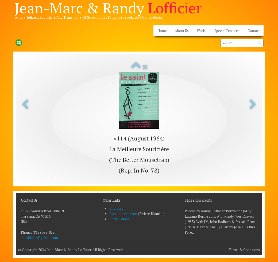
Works (201, 30)
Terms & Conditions (244, 249)
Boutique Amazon (123, 213)
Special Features (227, 30)
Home (162, 30)
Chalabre (116, 208)
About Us (182, 30)
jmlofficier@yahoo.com (39, 237)
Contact (254, 30)
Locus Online (119, 219)
